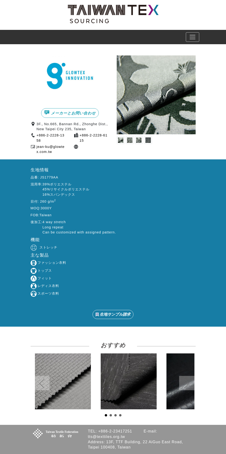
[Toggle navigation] (192, 37)
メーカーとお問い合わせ (70, 112)
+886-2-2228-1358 (51, 137)
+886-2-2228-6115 (94, 137)
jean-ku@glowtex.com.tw (51, 149)
